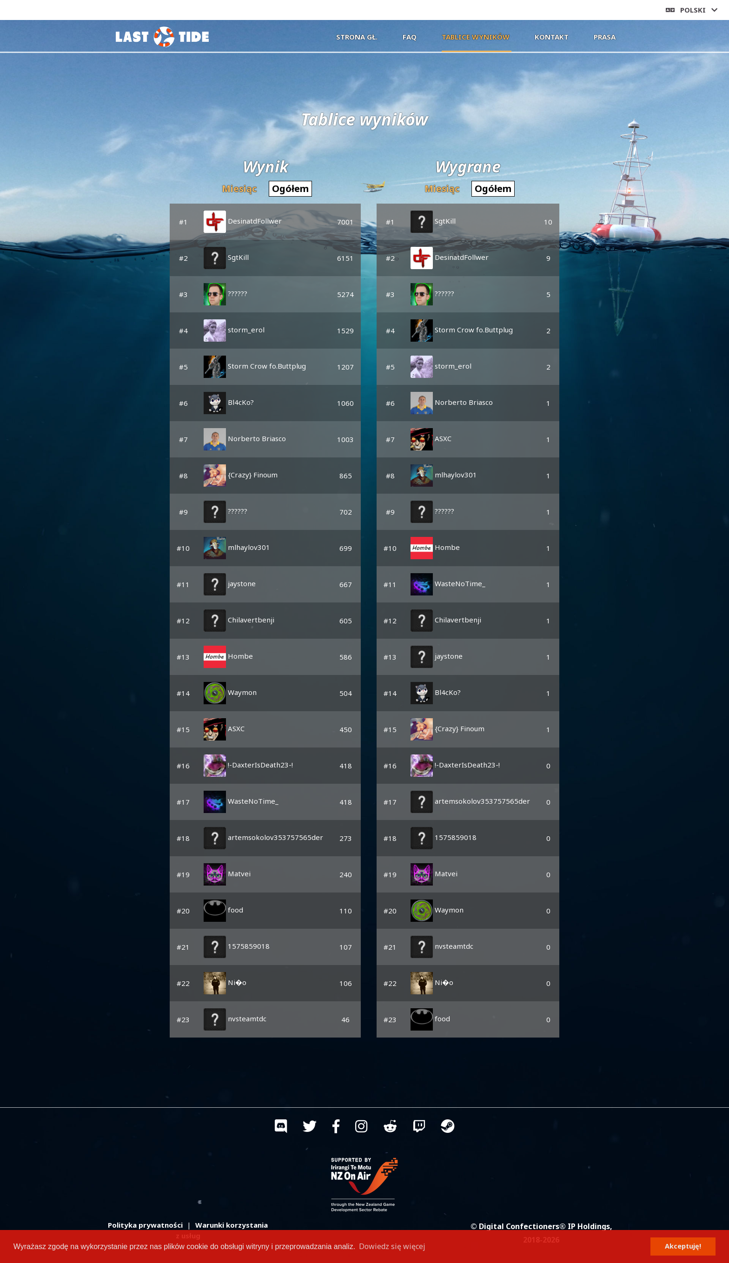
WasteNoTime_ (241, 801)
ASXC (224, 728)
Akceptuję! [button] (683, 1246)
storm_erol (234, 329)
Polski (691, 9)
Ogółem (290, 188)
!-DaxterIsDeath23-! (248, 764)
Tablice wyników (476, 36)
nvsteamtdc (235, 1018)
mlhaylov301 (237, 547)
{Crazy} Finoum (241, 474)
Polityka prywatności (145, 1225)
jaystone (230, 583)
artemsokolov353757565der (263, 837)
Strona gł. (357, 36)
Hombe (228, 656)
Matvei (227, 873)
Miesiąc (239, 188)
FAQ (410, 36)
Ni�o (225, 982)
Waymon (230, 692)
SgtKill (226, 257)
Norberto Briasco (245, 438)
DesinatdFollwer (243, 220)
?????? (225, 293)
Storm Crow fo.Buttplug (255, 365)
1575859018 (237, 946)
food (223, 909)
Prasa (605, 36)
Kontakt (552, 36)
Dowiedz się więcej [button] (392, 1246)
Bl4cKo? (229, 402)
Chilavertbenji (239, 619)
